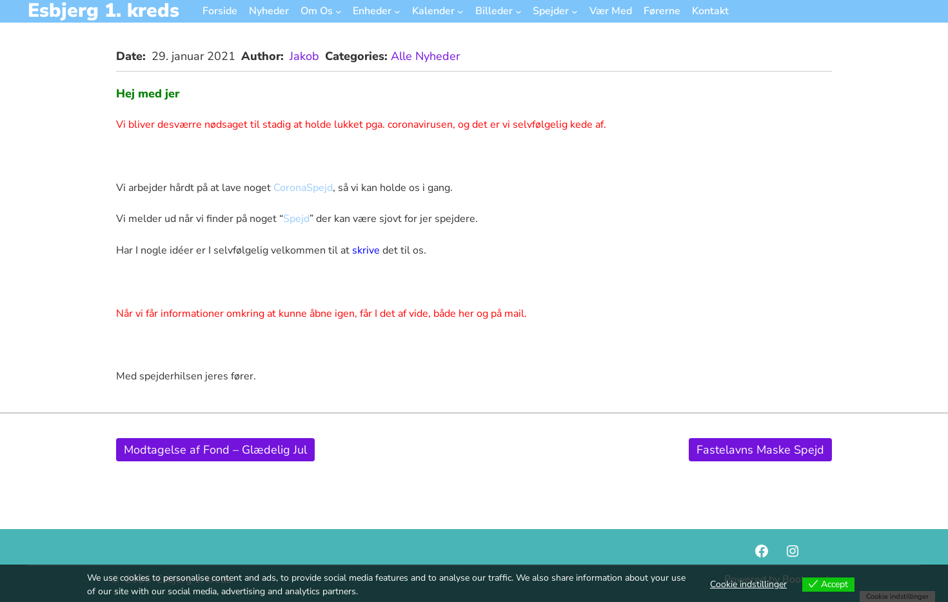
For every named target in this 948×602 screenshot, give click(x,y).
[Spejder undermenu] (574, 11)
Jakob (304, 56)
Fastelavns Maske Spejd (760, 449)
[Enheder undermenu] (397, 11)
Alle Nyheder (425, 56)
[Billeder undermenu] (518, 11)
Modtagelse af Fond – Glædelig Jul (215, 449)
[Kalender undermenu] (460, 11)
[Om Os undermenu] (338, 11)
